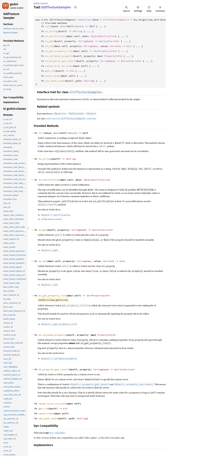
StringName (85, 41)
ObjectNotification (103, 36)
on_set (49, 46)
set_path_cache (54, 80)
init (48, 26)
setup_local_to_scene (59, 66)
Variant (113, 41)
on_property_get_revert (60, 61)
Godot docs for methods (71, 118)
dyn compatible (57, 432)
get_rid (50, 71)
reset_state (52, 75)
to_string (51, 31)
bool (129, 46)
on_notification (55, 36)
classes (44, 3)
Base (63, 26)
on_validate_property (59, 56)
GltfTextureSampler (115, 19)
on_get (49, 41)
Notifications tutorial (51, 219)
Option (103, 41)
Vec (95, 51)
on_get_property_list (59, 51)
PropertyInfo (107, 51)
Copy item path (75, 7)
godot (14, 4)
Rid (72, 71)
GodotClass (85, 19)
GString (77, 31)
